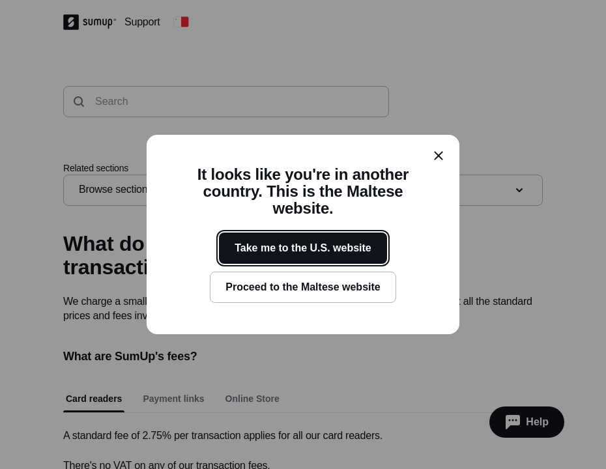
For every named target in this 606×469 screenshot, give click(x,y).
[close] (438, 155)
